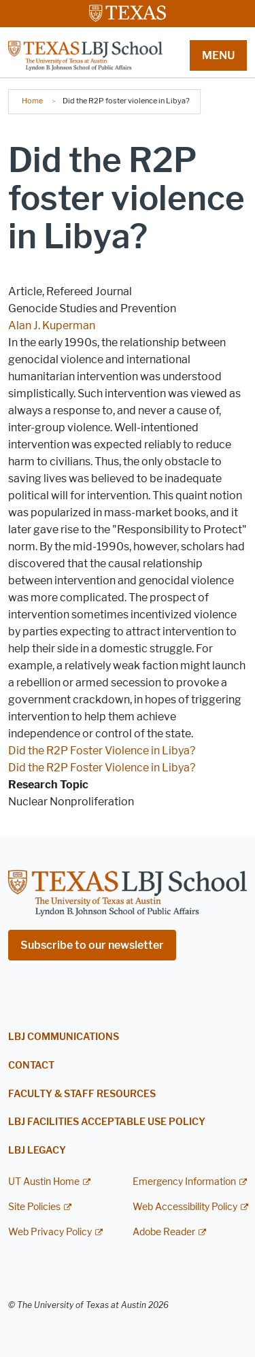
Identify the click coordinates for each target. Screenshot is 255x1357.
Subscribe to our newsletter (92, 945)
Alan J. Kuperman (51, 325)
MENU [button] (218, 55)
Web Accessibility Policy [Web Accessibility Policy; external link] (185, 1207)
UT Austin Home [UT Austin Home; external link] (44, 1182)
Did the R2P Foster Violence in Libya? (101, 750)
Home (32, 100)
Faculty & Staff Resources (82, 1094)
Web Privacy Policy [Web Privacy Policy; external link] (50, 1232)
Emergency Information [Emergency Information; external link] (184, 1182)
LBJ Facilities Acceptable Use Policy (106, 1122)
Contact (31, 1065)
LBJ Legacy (37, 1150)
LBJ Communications (63, 1037)
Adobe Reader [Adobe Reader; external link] (164, 1232)
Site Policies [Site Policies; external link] (34, 1207)
